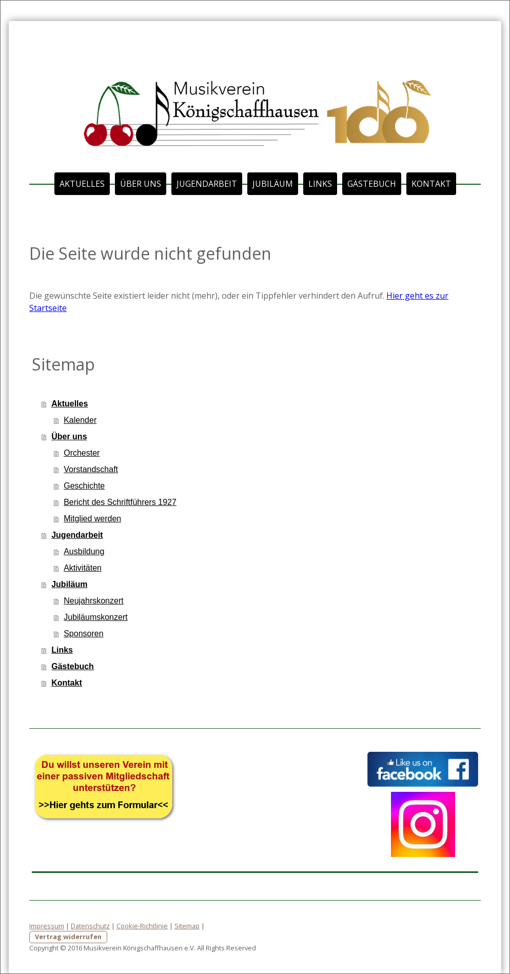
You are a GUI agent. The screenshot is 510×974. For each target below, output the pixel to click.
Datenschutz (90, 925)
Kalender (80, 420)
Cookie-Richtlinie (142, 925)
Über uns (140, 183)
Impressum (46, 925)
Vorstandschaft (91, 469)
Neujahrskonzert (94, 600)
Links (320, 183)
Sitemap (187, 925)
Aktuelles (82, 183)
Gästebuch (371, 183)
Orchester (82, 453)
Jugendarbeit (206, 183)
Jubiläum (272, 183)
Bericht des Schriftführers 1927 (120, 502)
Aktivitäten (83, 567)
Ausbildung (84, 551)
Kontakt (431, 183)
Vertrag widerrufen (68, 936)
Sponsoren (83, 633)
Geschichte (84, 485)
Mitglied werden (92, 518)
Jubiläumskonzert (96, 617)
